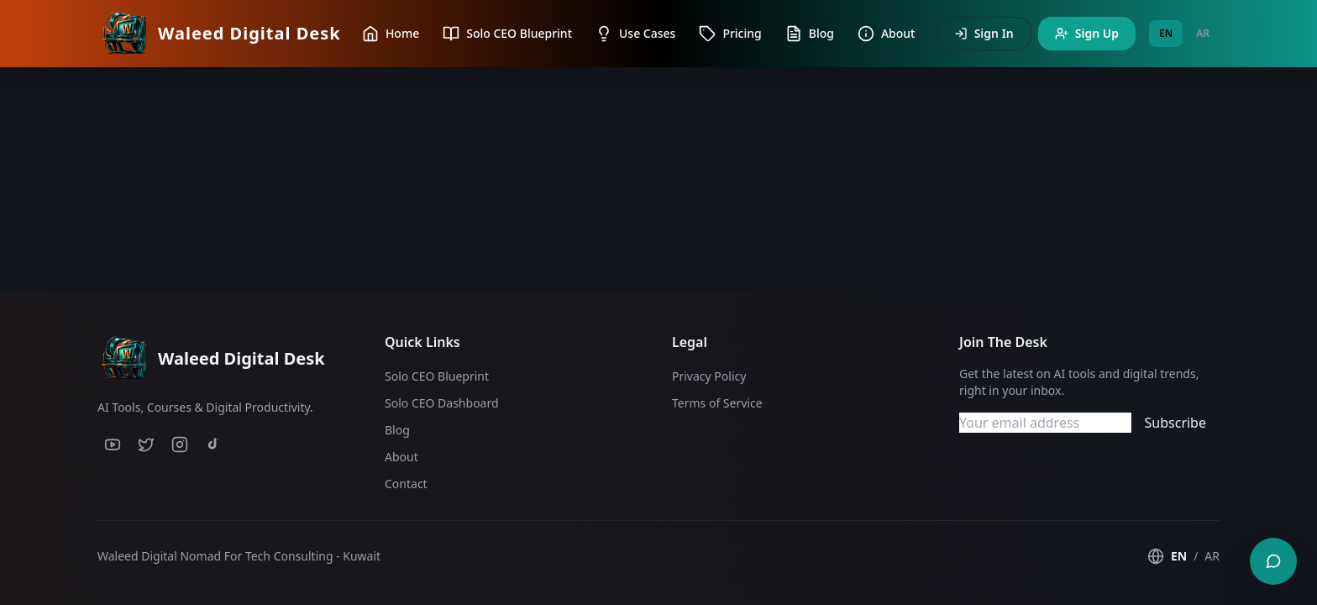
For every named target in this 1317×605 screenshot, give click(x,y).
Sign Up (1087, 33)
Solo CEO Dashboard (442, 403)
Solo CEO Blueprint (437, 376)
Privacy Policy (709, 376)
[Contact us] (1273, 561)
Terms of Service (717, 403)
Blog (397, 430)
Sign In (984, 33)
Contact (406, 484)
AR (1202, 33)
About (401, 457)
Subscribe (1175, 422)
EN (1166, 33)
